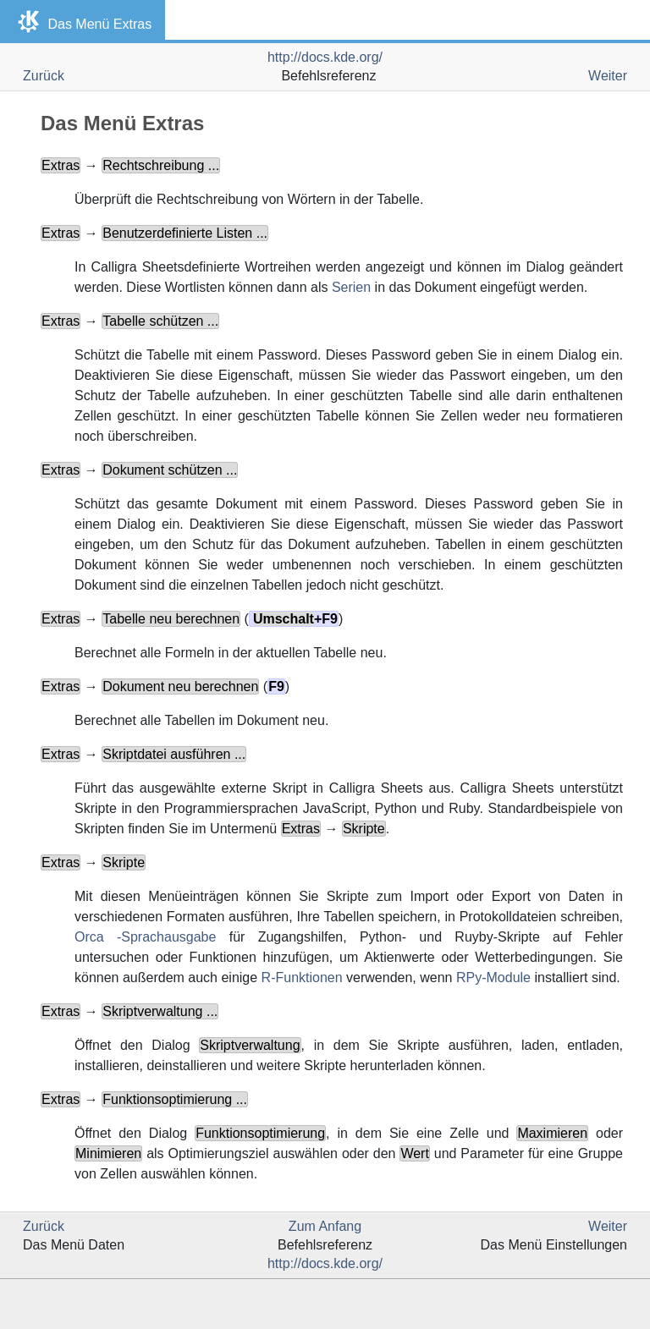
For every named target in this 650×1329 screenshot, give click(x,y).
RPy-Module (493, 977)
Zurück (43, 76)
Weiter (607, 76)
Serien (351, 287)
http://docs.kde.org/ (325, 57)
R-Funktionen (302, 977)
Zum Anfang (325, 1226)
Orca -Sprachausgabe (145, 937)
